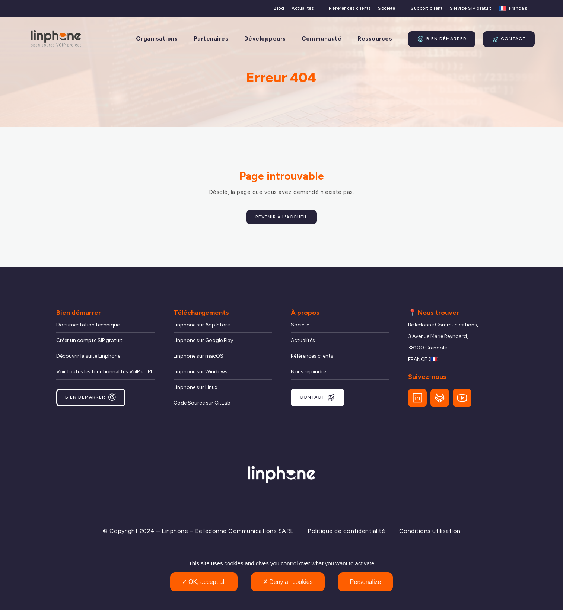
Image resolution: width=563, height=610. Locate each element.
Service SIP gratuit (471, 8)
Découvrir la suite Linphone (88, 356)
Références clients (349, 8)
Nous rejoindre (308, 371)
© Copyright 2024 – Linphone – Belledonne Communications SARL (198, 530)
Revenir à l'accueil (281, 217)
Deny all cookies (288, 582)
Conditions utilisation (430, 530)
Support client (426, 8)
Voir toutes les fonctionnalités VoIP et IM (104, 371)
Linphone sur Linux (195, 387)
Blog (279, 8)
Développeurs (265, 39)
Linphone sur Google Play (203, 340)
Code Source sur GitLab (202, 403)
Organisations (157, 39)
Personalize (365, 582)
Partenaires (211, 39)
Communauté (321, 39)
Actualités (303, 8)
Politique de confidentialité (346, 530)
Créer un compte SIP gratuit (89, 340)
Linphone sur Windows (201, 371)
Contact (509, 39)
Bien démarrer (442, 39)
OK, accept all (204, 582)
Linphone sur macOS (198, 356)
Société (386, 8)
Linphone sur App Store (202, 325)
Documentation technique (88, 325)
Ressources (374, 39)
